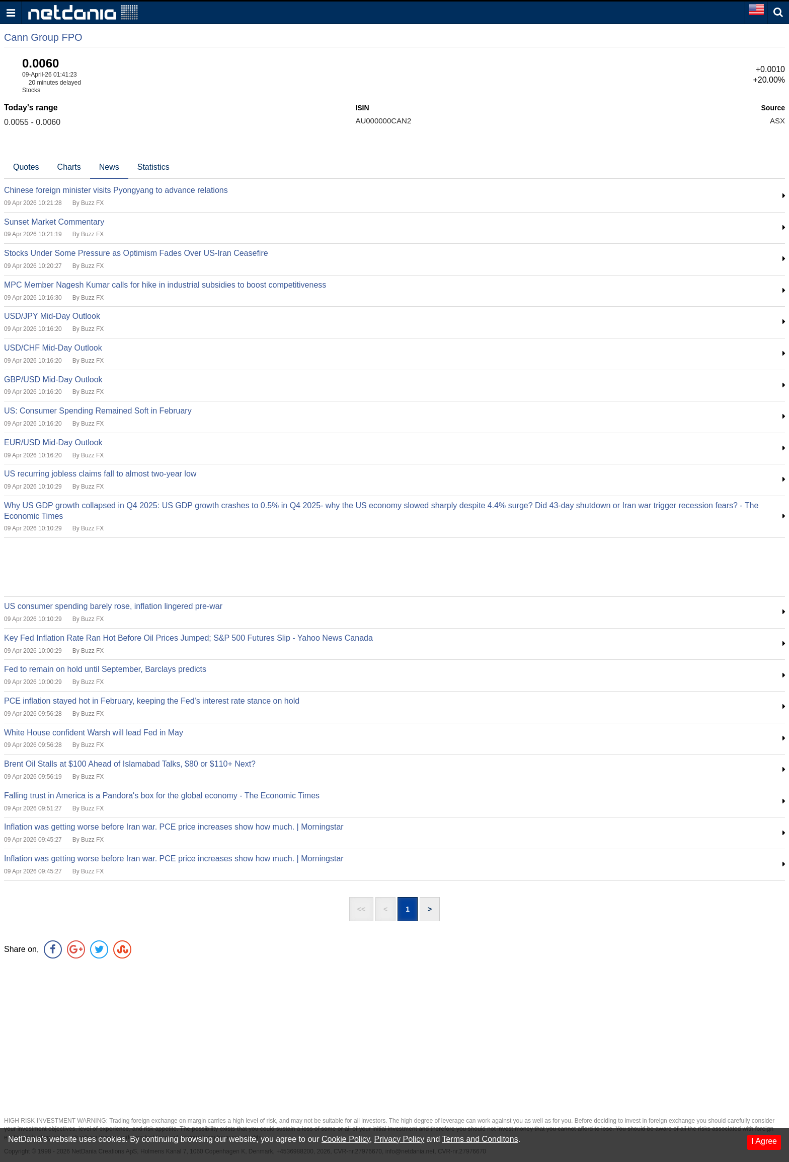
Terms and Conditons (480, 1139)
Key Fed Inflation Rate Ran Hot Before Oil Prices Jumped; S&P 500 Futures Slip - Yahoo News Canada (188, 638)
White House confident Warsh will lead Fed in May (93, 732)
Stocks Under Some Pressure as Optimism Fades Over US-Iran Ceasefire (136, 253)
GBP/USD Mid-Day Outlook (53, 379)
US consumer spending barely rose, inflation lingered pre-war (113, 606)
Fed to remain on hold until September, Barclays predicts (105, 669)
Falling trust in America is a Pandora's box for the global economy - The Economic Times (162, 795)
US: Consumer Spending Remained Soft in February (98, 410)
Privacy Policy (399, 1139)
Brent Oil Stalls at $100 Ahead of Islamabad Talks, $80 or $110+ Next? (130, 764)
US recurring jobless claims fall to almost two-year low (100, 473)
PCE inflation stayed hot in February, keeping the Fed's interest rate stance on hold (151, 701)
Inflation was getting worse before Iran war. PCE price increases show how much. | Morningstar (174, 827)
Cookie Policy (346, 1139)
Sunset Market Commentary (54, 222)
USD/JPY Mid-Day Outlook (52, 316)
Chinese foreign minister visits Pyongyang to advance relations (116, 190)
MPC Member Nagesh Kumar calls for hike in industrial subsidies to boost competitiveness (165, 285)
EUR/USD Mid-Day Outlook (53, 442)
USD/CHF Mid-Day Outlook (53, 348)
